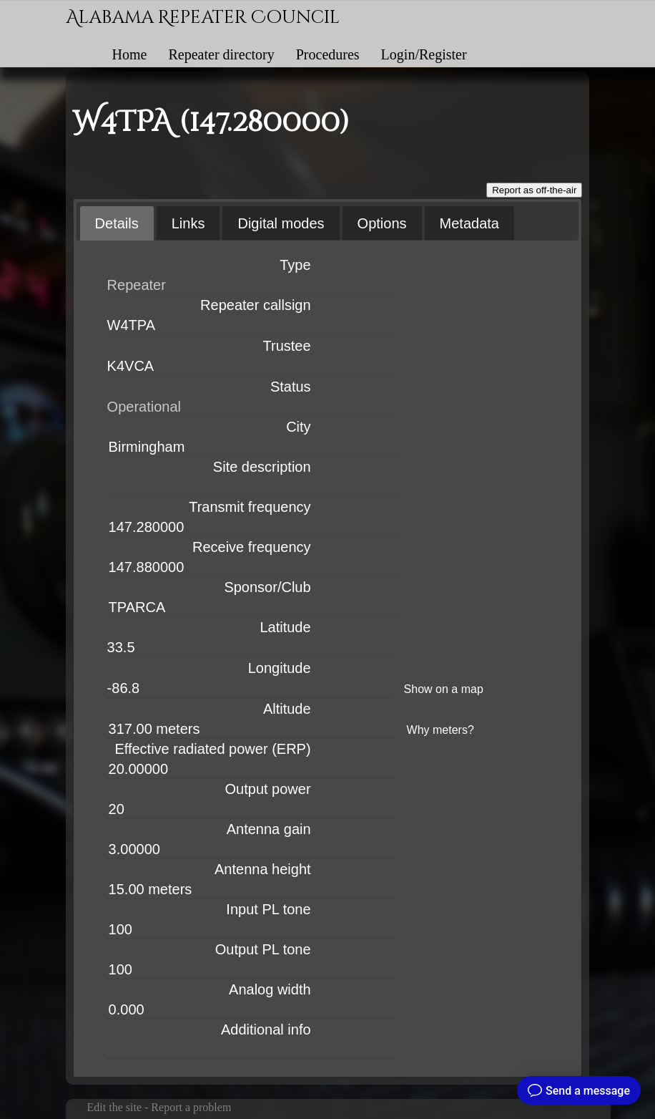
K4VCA (130, 366)
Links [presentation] (188, 223)
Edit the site (114, 1107)
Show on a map (443, 689)
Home (129, 54)
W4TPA (131, 325)
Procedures (328, 54)
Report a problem (191, 1107)
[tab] (117, 223)
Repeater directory (221, 54)
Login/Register (424, 54)
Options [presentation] (382, 223)
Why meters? (440, 730)
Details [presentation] (117, 223)
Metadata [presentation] (469, 223)
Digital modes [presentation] (280, 223)
